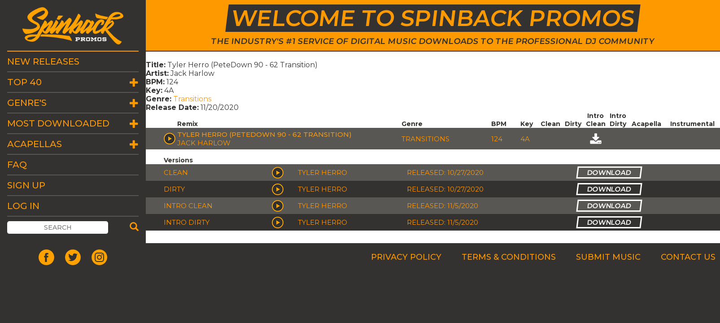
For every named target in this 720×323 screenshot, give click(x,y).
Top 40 (24, 82)
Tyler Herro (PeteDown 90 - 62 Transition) (264, 134)
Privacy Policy (406, 257)
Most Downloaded (58, 123)
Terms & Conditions (509, 257)
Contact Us (688, 257)
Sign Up (26, 185)
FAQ (17, 164)
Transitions (192, 99)
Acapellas (34, 144)
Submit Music (608, 257)
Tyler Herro (322, 172)
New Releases (43, 61)
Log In (23, 206)
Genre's (27, 102)
